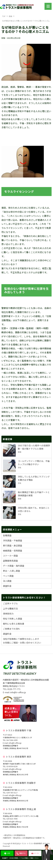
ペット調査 (8, 575)
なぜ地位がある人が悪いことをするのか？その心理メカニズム (26, 21)
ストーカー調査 (10, 555)
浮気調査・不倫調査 (12, 540)
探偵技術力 (8, 613)
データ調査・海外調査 (13, 565)
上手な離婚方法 (10, 608)
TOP (4, 16)
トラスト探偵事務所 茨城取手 (21, 783)
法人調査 (7, 580)
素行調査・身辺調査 (12, 545)
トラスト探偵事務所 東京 (18, 756)
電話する (21, 853)
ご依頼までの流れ (11, 628)
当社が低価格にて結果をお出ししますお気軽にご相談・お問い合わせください (22, 640)
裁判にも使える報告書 (13, 623)
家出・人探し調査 (11, 570)
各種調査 (7, 535)
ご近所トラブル (10, 603)
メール (35, 853)
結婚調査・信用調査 (12, 550)
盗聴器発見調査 (10, 560)
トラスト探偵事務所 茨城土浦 (21, 809)
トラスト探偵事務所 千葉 (18, 730)
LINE (7, 853)
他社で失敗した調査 (12, 618)
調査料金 (7, 585)
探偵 (10, 16)
